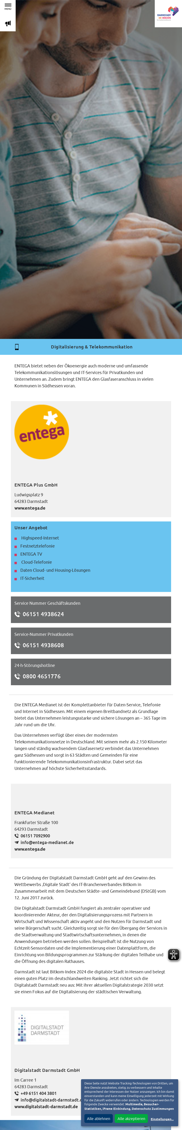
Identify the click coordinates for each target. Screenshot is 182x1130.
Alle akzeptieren (131, 1118)
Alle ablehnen (98, 1118)
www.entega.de (30, 508)
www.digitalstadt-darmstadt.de (46, 1107)
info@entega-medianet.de (47, 842)
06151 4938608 (43, 645)
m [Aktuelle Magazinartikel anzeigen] (8, 23)
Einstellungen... (162, 1119)
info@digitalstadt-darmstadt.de (53, 1100)
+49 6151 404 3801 (39, 1093)
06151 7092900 (35, 836)
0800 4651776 (42, 676)
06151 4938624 (43, 614)
